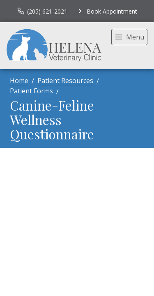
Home (19, 80)
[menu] (129, 37)
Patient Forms (31, 90)
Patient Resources (65, 80)
